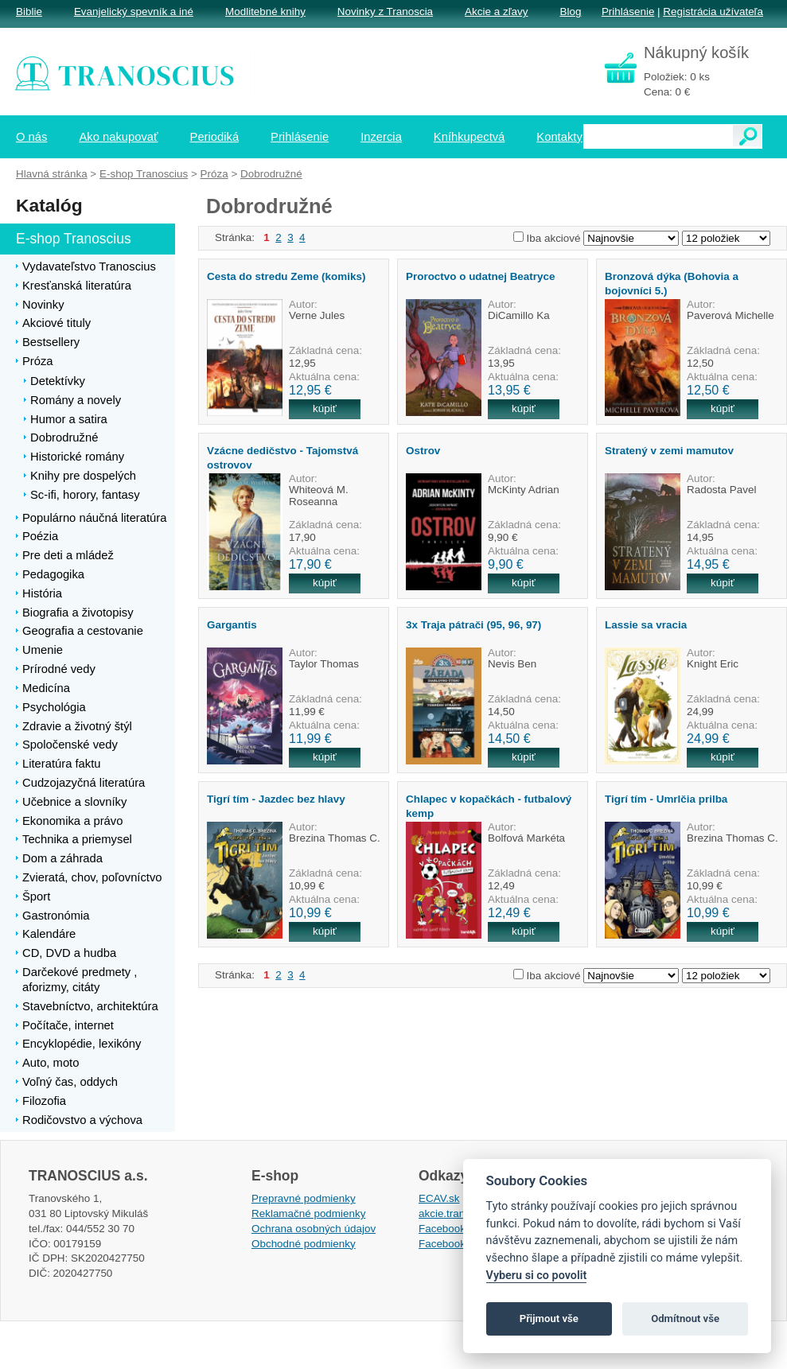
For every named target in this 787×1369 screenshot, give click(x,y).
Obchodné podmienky (303, 1244)
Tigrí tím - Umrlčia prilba (666, 799)
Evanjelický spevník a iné (133, 12)
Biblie (29, 12)
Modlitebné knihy (265, 12)
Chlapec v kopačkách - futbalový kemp (488, 806)
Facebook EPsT (457, 1244)
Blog (570, 12)
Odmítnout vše (685, 1318)
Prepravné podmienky (303, 1198)
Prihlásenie (628, 12)
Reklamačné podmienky (308, 1213)
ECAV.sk (439, 1198)
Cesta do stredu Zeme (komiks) (286, 276)
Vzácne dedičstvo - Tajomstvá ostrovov (282, 457)
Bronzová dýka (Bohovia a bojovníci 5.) (671, 283)
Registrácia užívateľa (713, 12)
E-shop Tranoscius (143, 174)
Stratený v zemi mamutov (669, 451)
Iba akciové (554, 238)
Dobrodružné (271, 174)
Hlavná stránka (52, 174)
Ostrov (423, 451)
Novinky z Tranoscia (385, 12)
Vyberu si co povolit (536, 1275)
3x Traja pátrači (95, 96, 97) (473, 625)
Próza (214, 174)
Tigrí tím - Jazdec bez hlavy (276, 799)
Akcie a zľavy (496, 12)
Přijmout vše (549, 1318)
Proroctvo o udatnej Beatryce (480, 276)
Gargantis (232, 625)
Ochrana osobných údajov (313, 1229)
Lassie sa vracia (646, 625)
